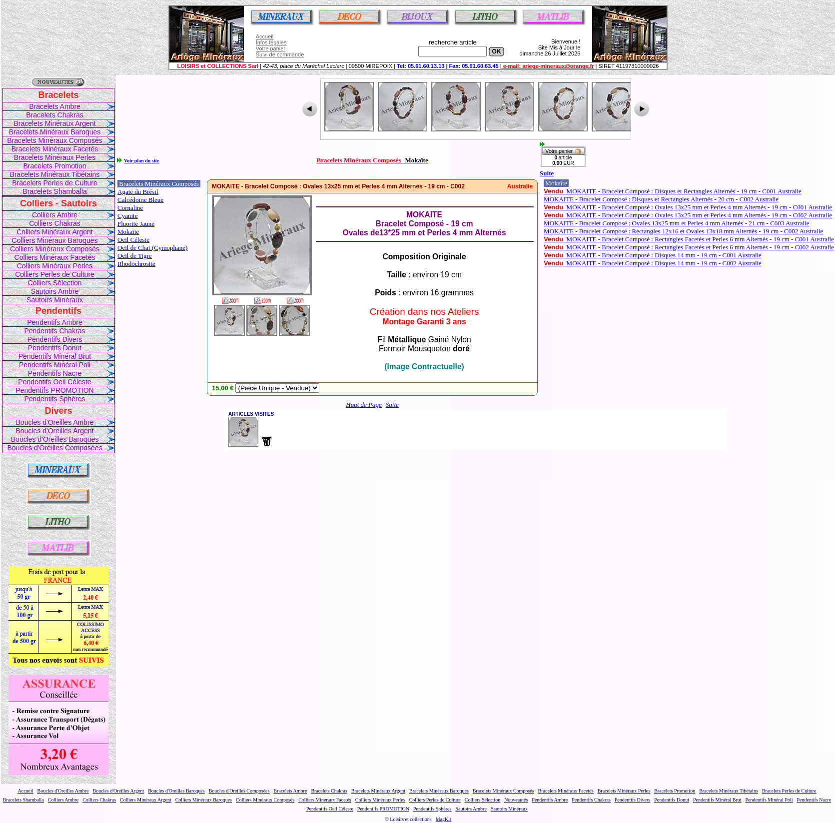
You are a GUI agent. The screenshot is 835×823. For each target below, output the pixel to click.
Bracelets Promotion (54, 166)
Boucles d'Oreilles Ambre (55, 422)
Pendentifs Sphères (54, 399)
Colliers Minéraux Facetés (54, 257)
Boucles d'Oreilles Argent (55, 431)
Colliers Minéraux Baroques (55, 240)
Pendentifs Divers (54, 339)
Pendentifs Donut (54, 348)
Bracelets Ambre (54, 106)
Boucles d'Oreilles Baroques (54, 439)
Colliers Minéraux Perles (55, 266)
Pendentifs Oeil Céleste (54, 382)
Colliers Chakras (54, 223)
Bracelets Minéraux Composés (54, 140)
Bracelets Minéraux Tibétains (55, 174)
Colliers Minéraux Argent (54, 232)
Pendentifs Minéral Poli (54, 365)
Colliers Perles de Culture (54, 274)
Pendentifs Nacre (54, 373)
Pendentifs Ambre (54, 322)
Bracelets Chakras (54, 115)
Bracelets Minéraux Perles (54, 157)
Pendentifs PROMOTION (54, 390)
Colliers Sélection (54, 283)
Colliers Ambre (54, 215)
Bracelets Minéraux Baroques (55, 132)
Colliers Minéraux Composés (54, 249)
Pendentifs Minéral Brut (54, 356)
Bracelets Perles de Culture (54, 183)
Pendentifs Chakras (54, 331)
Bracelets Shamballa (54, 191)
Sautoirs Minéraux (54, 300)
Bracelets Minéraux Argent (54, 123)
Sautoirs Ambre (55, 291)
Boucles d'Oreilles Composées (54, 448)
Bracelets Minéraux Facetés (54, 149)
